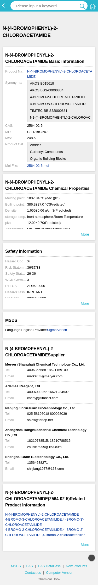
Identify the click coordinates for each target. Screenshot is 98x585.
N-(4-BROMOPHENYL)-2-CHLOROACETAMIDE (59, 74)
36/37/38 (34, 267)
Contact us (33, 573)
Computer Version (59, 573)
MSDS (16, 566)
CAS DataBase (49, 566)
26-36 (31, 273)
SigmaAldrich (57, 330)
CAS (29, 566)
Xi (28, 261)
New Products (76, 566)
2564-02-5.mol (38, 166)
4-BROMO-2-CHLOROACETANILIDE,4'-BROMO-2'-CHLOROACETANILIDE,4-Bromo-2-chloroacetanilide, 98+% (45, 535)
